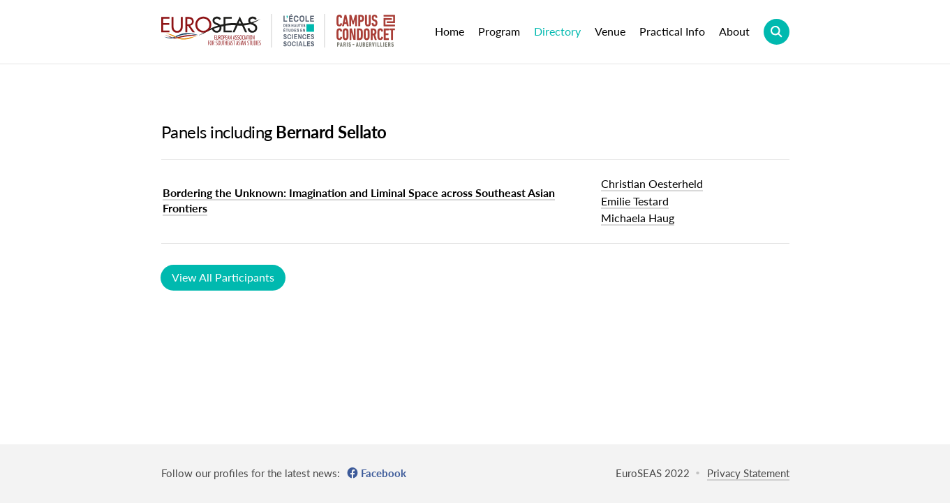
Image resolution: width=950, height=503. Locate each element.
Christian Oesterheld (652, 183)
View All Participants (223, 277)
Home (449, 31)
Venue (610, 31)
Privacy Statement (748, 473)
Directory (557, 31)
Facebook (383, 473)
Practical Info (672, 31)
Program (499, 31)
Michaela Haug (637, 217)
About (734, 31)
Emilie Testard (635, 200)
